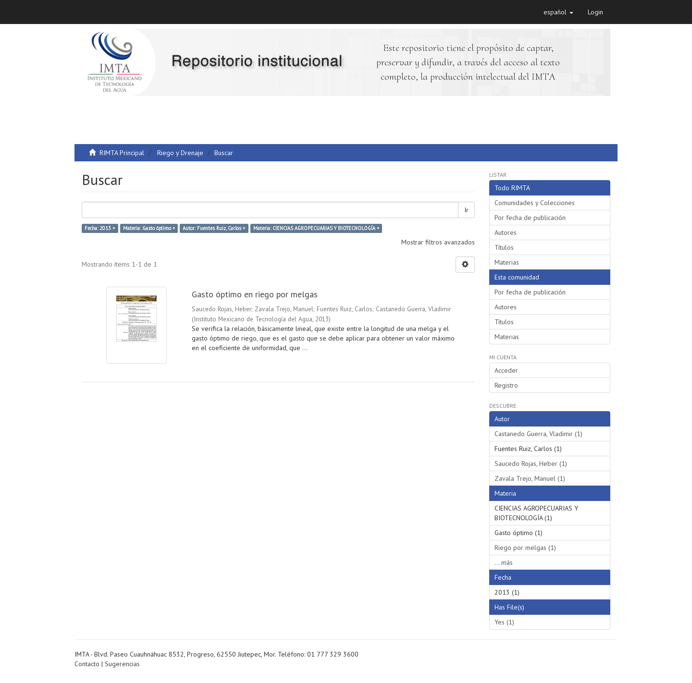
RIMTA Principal (121, 152)
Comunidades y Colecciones (534, 202)
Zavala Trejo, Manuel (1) (529, 478)
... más (503, 562)
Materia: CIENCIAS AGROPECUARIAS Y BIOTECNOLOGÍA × (316, 228)
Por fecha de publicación (530, 217)
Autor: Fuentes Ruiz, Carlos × (214, 228)
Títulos (504, 247)
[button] (558, 12)
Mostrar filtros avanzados (438, 242)
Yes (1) (504, 622)
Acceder (506, 370)
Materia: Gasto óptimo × (149, 228)
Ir (466, 210)
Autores (505, 232)
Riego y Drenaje (180, 152)
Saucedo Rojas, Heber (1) (530, 463)
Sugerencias (122, 663)
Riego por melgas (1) (525, 547)
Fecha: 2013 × (100, 228)
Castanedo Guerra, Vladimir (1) (538, 433)
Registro (506, 385)
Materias (506, 262)
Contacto (86, 663)
